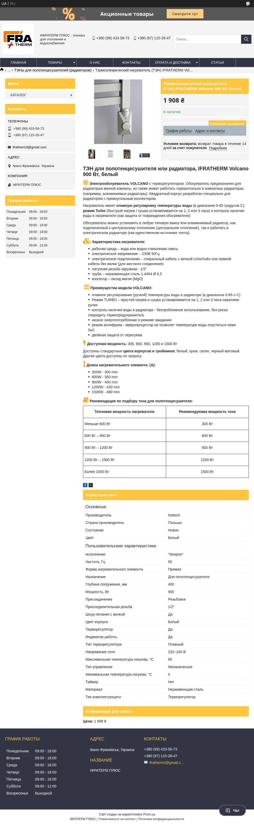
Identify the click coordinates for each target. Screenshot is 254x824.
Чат (232, 810)
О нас (95, 62)
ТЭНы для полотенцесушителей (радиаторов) (52, 70)
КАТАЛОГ (18, 95)
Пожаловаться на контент (117, 819)
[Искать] (246, 39)
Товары (55, 62)
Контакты (131, 62)
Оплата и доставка (172, 62)
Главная (18, 62)
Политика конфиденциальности (161, 819)
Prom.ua (149, 814)
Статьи (217, 62)
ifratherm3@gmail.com (30, 147)
